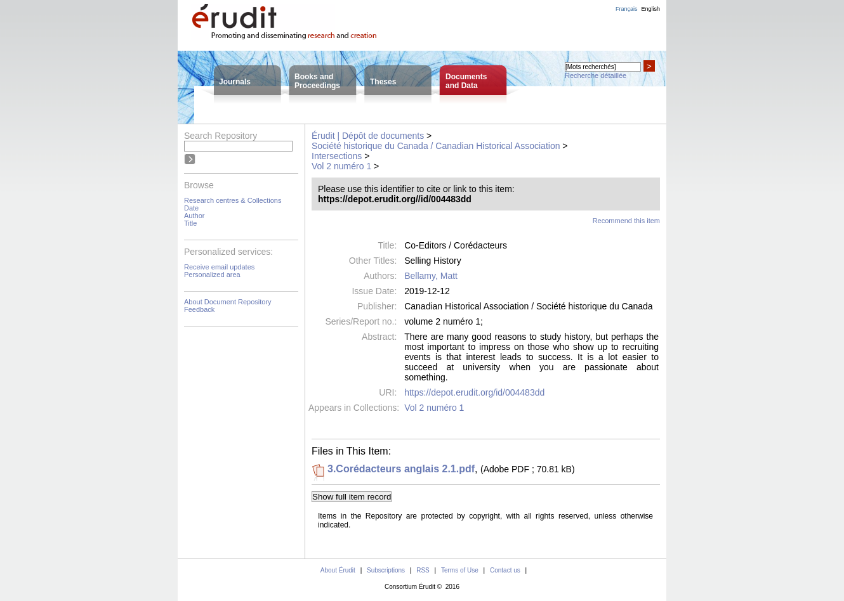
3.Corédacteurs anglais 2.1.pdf (401, 468)
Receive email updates (219, 267)
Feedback (199, 309)
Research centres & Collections (232, 200)
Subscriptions (386, 570)
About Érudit (337, 570)
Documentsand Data (466, 81)
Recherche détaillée (595, 75)
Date (191, 208)
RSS (423, 570)
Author (194, 215)
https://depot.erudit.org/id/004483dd (474, 392)
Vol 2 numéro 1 (341, 166)
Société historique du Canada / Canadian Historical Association (436, 146)
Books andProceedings (317, 81)
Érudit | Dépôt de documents (368, 136)
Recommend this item (626, 220)
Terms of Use (459, 570)
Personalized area (212, 274)
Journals (235, 81)
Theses (383, 81)
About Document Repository (228, 302)
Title (190, 223)
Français (627, 9)
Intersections (337, 156)
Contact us (505, 570)
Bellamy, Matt (431, 276)
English (650, 9)
